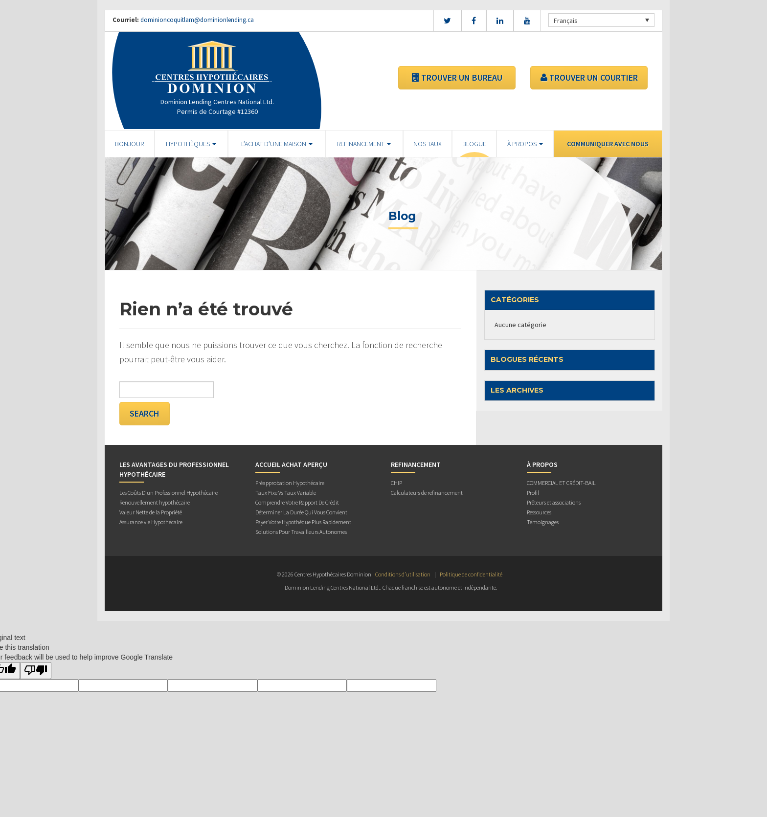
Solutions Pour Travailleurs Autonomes (301, 531)
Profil (533, 492)
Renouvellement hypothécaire (154, 502)
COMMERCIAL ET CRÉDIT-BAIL (561, 482)
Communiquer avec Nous (608, 143)
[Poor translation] (35, 670)
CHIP (396, 482)
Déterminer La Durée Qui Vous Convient (301, 512)
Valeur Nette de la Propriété (150, 512)
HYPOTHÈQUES (191, 143)
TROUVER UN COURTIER (589, 77)
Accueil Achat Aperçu (291, 464)
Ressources (539, 512)
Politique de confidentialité (471, 574)
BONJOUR (129, 143)
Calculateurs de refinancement (427, 492)
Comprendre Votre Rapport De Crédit (297, 502)
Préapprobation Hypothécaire (289, 482)
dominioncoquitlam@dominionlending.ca (197, 20)
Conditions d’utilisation (402, 574)
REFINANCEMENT (364, 143)
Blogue (474, 143)
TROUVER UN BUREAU (457, 77)
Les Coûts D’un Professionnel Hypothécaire (168, 492)
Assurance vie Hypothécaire (150, 522)
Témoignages (543, 522)
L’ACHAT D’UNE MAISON (277, 143)
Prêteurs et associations (554, 502)
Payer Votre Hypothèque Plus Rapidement (303, 522)
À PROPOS (525, 143)
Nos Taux (427, 143)
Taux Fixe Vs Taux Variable (285, 492)
